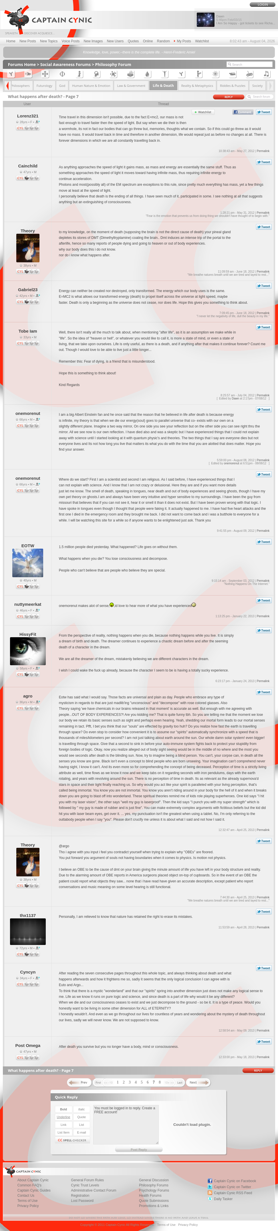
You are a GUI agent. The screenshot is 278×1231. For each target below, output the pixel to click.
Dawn (235, 398)
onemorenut (231, 463)
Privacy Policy (28, 1206)
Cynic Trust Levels (85, 1185)
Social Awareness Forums (65, 64)
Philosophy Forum (113, 64)
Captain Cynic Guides (34, 1190)
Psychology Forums (154, 1190)
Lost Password (82, 1201)
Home (10, 41)
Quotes (133, 41)
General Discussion (154, 1180)
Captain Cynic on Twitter (232, 1187)
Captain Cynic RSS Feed (233, 1193)
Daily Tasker (223, 1199)
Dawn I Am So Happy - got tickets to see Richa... (245, 20)
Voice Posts (71, 41)
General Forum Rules (87, 1180)
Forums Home (22, 64)
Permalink (263, 151)
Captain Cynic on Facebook (235, 1181)
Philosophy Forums (153, 1185)
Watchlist (202, 41)
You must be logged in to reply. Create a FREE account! (126, 1124)
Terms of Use (27, 1201)
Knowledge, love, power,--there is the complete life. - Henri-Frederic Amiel (139, 52)
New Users (115, 41)
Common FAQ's (29, 1185)
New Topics (48, 41)
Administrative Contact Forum (93, 1190)
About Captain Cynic (33, 1180)
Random (163, 41)
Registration (80, 1196)
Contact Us (25, 1196)
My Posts (182, 41)
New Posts (27, 41)
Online (148, 41)
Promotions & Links (153, 1206)
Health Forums (150, 1196)
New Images (93, 41)
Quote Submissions (154, 1201)
